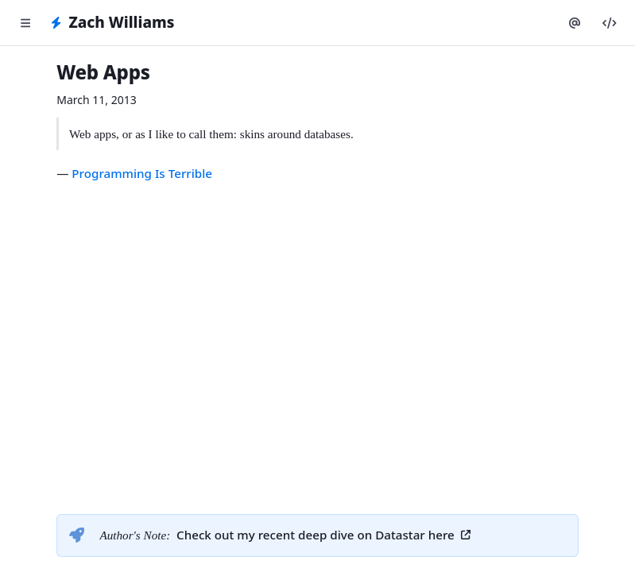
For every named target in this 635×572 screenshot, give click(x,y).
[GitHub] (609, 23)
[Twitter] (574, 23)
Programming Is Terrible (142, 173)
